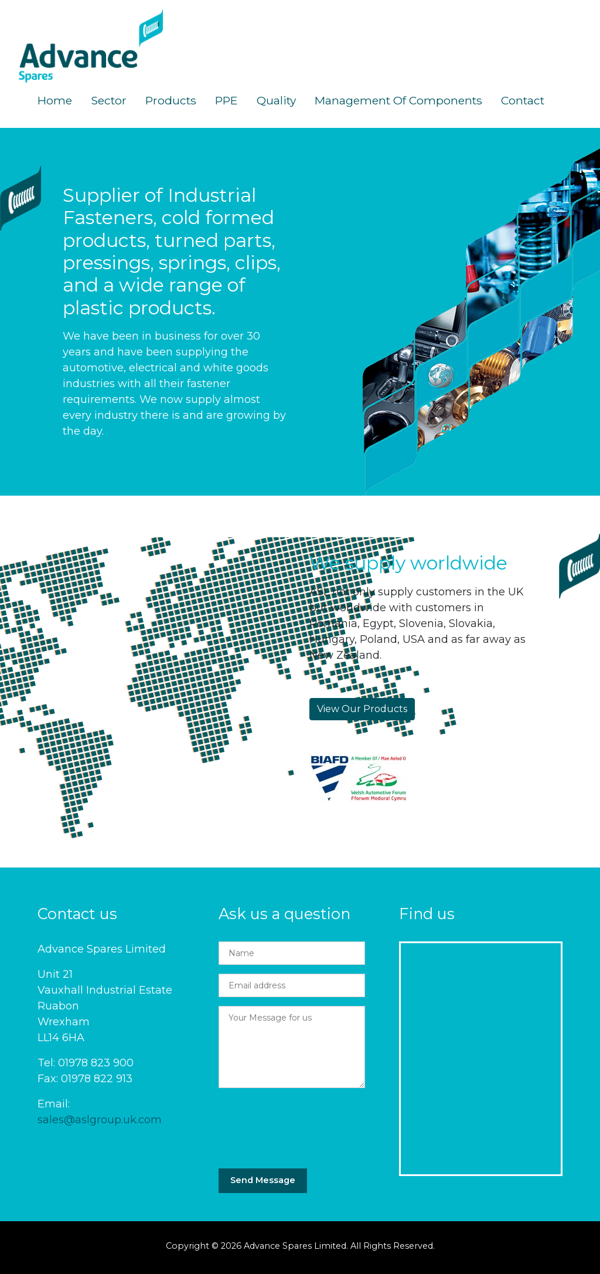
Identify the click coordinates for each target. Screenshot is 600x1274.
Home (55, 100)
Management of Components (398, 100)
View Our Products (362, 708)
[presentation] (308, 1124)
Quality (276, 100)
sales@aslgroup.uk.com (100, 1119)
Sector (109, 100)
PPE (226, 100)
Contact (522, 100)
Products (170, 100)
